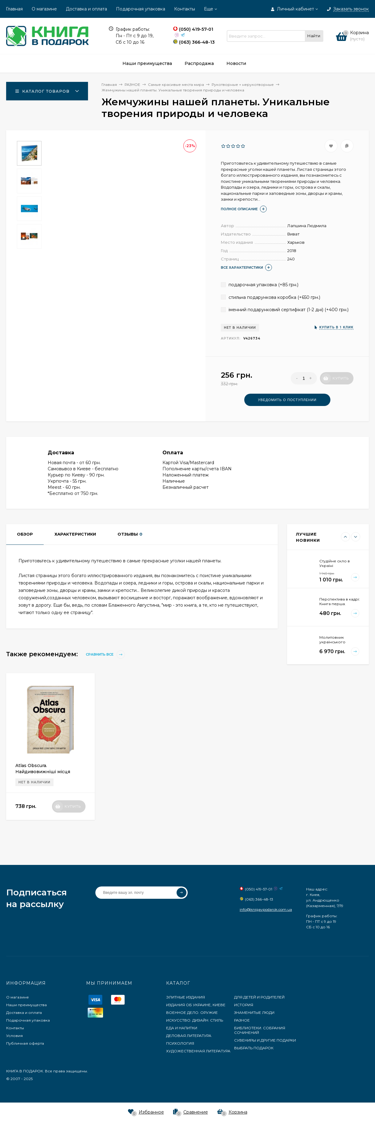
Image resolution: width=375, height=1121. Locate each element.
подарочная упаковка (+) (259, 284)
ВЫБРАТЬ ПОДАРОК (253, 1048)
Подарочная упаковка (140, 9)
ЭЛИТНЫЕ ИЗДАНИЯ (185, 997)
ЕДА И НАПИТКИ (181, 1028)
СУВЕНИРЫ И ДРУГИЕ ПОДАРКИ (265, 1040)
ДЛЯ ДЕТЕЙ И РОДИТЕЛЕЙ (259, 997)
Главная (14, 9)
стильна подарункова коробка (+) (270, 297)
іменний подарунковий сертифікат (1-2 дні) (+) (285, 309)
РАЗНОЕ (242, 1020)
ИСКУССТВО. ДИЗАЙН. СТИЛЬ (194, 1020)
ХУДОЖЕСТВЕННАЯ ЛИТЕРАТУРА (198, 1051)
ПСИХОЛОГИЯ (180, 1043)
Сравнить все (105, 654)
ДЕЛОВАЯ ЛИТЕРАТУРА (188, 1035)
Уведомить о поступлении (287, 400)
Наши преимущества (26, 1004)
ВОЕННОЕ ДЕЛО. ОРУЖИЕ (192, 1012)
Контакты (184, 9)
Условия (14, 1035)
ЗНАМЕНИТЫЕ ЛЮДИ (254, 1012)
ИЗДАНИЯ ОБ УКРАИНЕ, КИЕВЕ (195, 1004)
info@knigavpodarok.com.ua (266, 909)
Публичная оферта (25, 1043)
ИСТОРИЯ (243, 1004)
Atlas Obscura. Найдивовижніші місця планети (42, 772)
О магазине (44, 9)
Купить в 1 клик (336, 327)
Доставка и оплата (86, 9)
